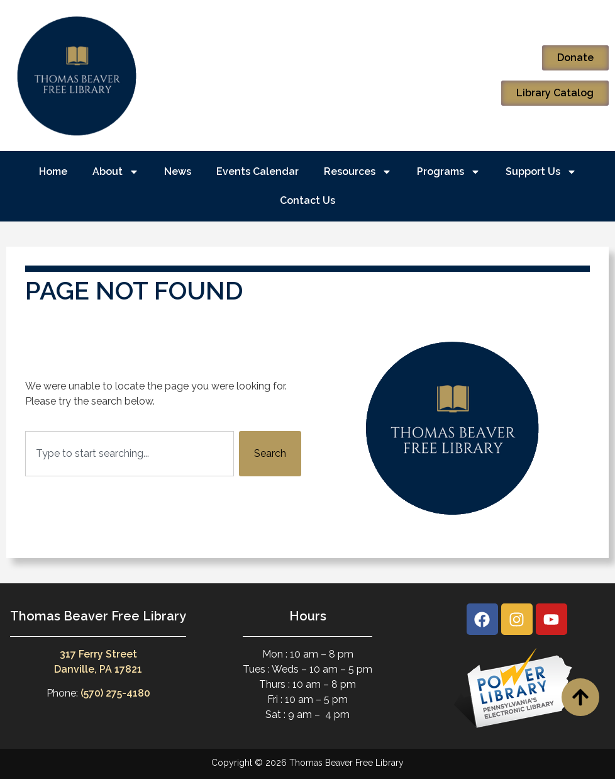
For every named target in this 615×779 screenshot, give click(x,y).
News (177, 171)
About (115, 171)
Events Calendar (257, 171)
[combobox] (129, 453)
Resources (358, 171)
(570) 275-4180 (115, 693)
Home (53, 171)
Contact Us (307, 200)
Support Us (541, 171)
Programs (448, 171)
